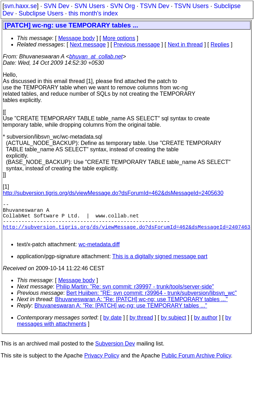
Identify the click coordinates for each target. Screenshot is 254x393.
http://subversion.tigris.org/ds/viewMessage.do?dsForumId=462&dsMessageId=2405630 (113, 193)
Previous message (137, 44)
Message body (76, 38)
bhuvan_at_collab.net (96, 56)
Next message (88, 44)
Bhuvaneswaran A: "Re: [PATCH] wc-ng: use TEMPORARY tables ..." (141, 308)
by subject (173, 326)
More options (119, 38)
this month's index (93, 13)
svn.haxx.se (20, 5)
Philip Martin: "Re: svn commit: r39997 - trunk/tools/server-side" (135, 295)
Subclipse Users (41, 13)
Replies (220, 44)
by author (205, 326)
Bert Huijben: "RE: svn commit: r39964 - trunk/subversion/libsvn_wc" (151, 301)
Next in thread (185, 44)
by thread (141, 326)
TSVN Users (191, 5)
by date (112, 326)
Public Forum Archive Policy (196, 364)
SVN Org (122, 5)
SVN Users (89, 5)
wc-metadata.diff (99, 253)
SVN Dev (56, 5)
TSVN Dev (154, 5)
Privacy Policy (101, 364)
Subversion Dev (115, 352)
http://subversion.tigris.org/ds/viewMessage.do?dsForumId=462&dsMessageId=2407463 (126, 233)
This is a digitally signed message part (159, 265)
